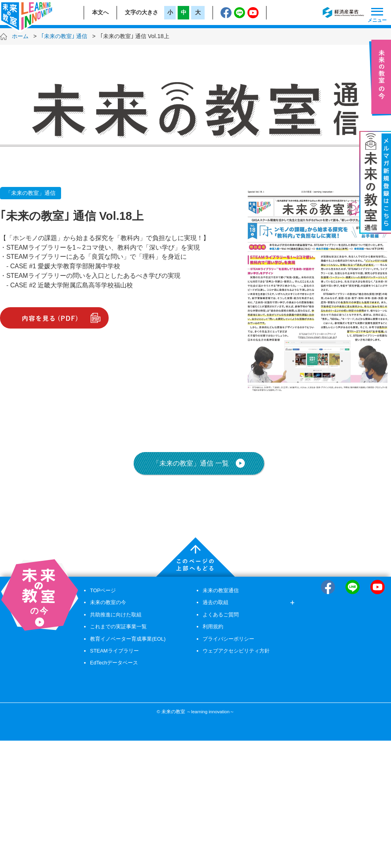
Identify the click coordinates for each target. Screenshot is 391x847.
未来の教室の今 (108, 602)
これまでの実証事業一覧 (118, 626)
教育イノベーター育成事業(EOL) (128, 639)
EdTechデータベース (114, 663)
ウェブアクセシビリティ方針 (236, 651)
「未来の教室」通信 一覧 (199, 463)
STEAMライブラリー (114, 651)
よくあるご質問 (221, 615)
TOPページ (103, 590)
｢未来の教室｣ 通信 (64, 36)
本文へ (100, 12)
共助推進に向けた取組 (116, 615)
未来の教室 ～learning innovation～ (197, 711)
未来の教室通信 (221, 590)
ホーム (20, 36)
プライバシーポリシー (228, 639)
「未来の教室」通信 (31, 193)
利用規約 (213, 626)
